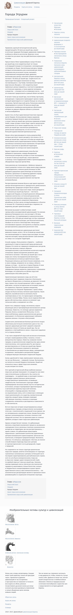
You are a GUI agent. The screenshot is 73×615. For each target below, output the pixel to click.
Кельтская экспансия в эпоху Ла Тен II (60, 161)
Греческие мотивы (23, 553)
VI (61, 163)
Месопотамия (9, 524)
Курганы (57, 152)
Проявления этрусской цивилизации (20, 40)
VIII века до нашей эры (59, 92)
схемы (30, 7)
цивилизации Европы (30, 612)
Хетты (16, 524)
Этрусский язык (12, 29)
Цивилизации (19, 3)
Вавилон (17, 538)
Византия (10, 567)
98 (55, 209)
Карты (24, 7)
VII (56, 103)
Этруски (17, 27)
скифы (61, 149)
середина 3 (58, 44)
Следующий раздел (27, 19)
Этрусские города (60, 128)
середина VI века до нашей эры (60, 105)
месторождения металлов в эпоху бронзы (60, 56)
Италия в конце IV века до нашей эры (60, 186)
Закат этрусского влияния (16, 37)
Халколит (57, 65)
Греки (56, 149)
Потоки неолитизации (61, 37)
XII (56, 123)
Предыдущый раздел (12, 19)
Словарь (37, 7)
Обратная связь (10, 597)
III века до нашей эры (59, 165)
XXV (56, 82)
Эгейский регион (10, 553)
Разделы (17, 7)
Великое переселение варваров (58, 225)
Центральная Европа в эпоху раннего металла (60, 78)
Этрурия (10, 32)
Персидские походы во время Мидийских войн (60, 133)
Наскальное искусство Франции (58, 25)
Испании (58, 29)
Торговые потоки (60, 51)
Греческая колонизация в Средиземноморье (61, 99)
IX (60, 90)
